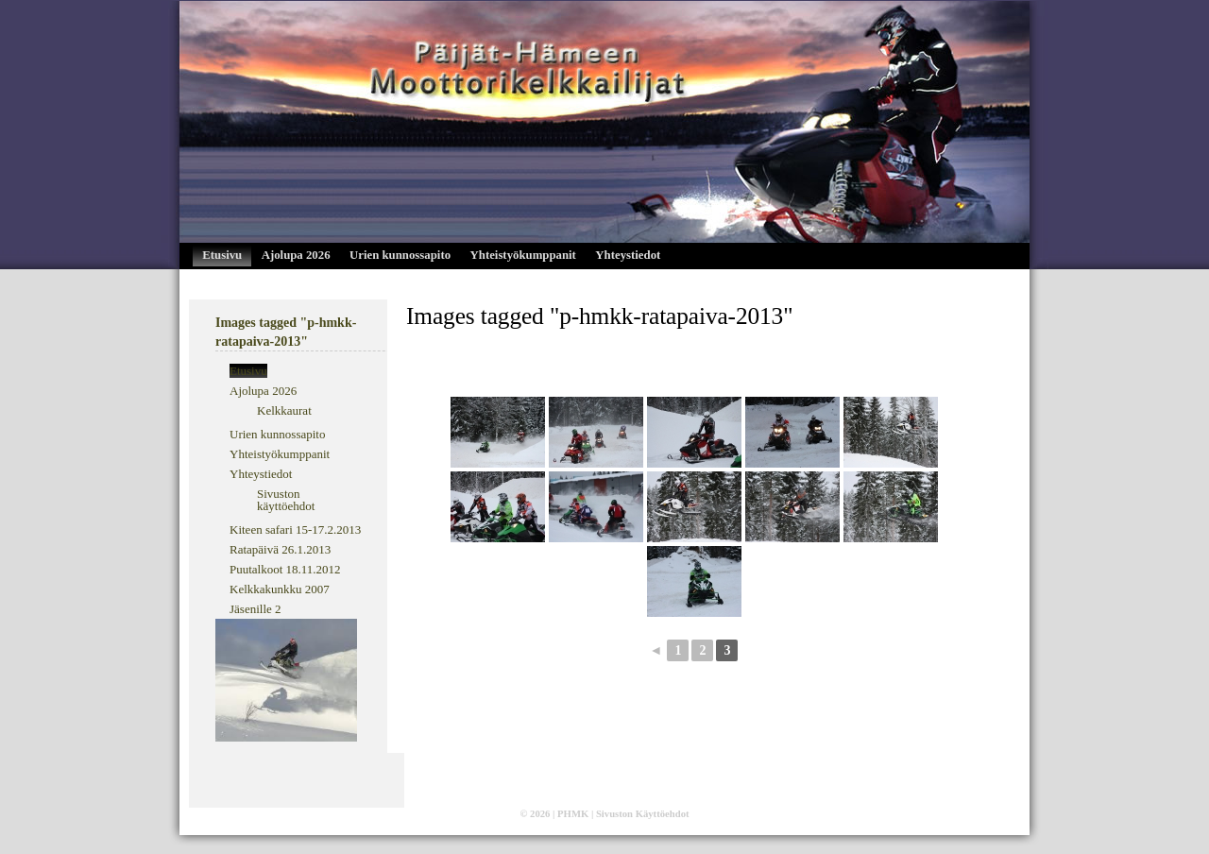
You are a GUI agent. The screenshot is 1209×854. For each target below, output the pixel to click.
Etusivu (222, 255)
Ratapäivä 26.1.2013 (280, 549)
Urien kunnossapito (400, 255)
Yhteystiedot (627, 255)
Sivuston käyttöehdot (286, 500)
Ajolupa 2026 (296, 255)
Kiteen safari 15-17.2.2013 (295, 529)
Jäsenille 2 (255, 609)
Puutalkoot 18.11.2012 (285, 569)
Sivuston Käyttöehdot (643, 814)
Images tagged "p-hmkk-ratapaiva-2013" (599, 315)
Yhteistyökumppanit (523, 255)
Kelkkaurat (284, 410)
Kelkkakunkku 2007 (280, 589)
